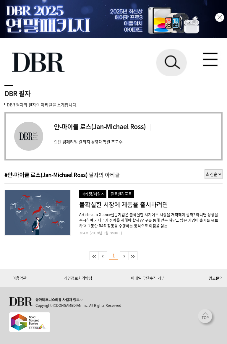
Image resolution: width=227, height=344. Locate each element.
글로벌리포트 (121, 194)
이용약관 (19, 278)
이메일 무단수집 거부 (148, 278)
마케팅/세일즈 (93, 194)
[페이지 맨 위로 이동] (206, 318)
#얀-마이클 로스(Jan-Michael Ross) (45, 175)
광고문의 (216, 278)
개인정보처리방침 (78, 278)
